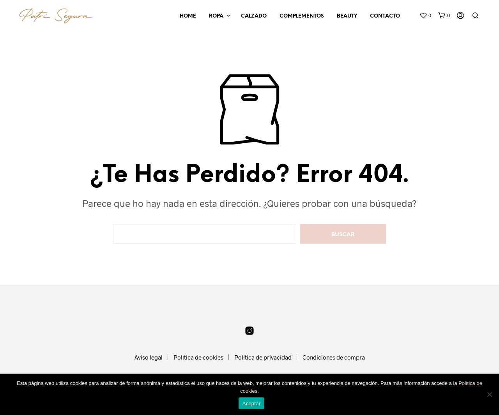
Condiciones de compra (334, 357)
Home (188, 16)
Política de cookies (198, 357)
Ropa (216, 16)
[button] (425, 16)
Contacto (385, 16)
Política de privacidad (263, 357)
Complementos (302, 16)
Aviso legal (148, 357)
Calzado (254, 16)
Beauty (347, 16)
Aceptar (251, 403)
